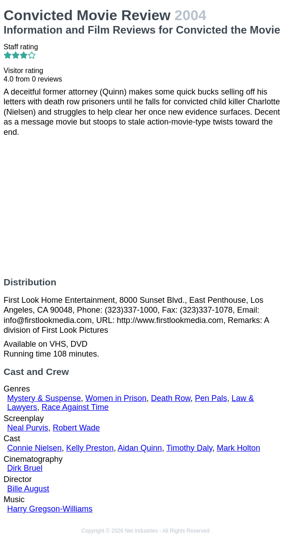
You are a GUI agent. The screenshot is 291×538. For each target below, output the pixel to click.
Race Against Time (75, 407)
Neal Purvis (27, 427)
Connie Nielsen (34, 447)
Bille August (28, 488)
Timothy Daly (189, 447)
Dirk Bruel (24, 468)
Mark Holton (238, 447)
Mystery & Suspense (44, 398)
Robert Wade (76, 427)
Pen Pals (211, 398)
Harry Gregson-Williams (50, 508)
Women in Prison (116, 398)
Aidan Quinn (140, 447)
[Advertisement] (145, 207)
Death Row (170, 398)
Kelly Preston (90, 447)
